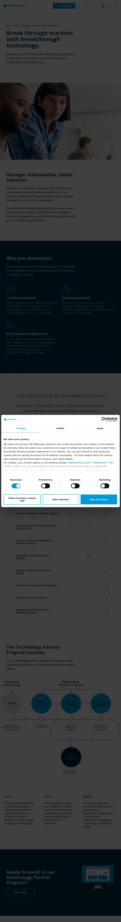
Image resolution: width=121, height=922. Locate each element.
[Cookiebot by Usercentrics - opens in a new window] (103, 419)
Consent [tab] (21, 428)
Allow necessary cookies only (22, 499)
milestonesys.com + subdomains (87, 462)
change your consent (96, 470)
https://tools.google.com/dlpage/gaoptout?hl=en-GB (34, 470)
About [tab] (100, 428)
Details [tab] (60, 428)
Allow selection (60, 499)
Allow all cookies (98, 499)
